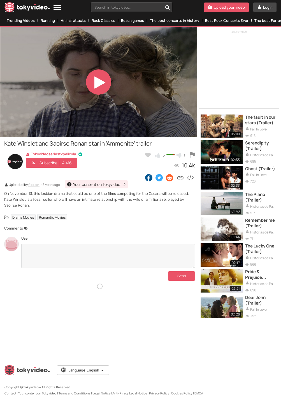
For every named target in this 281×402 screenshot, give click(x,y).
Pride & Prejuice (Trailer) (253, 275)
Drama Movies (23, 217)
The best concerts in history (174, 20)
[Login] (265, 7)
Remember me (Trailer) (260, 223)
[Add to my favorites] (148, 155)
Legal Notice (101, 393)
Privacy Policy (159, 393)
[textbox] (126, 7)
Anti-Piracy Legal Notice (129, 393)
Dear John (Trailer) (255, 300)
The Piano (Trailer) (255, 197)
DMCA (198, 393)
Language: (82, 370)
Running (48, 20)
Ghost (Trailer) (260, 169)
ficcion (34, 185)
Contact (10, 393)
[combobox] (131, 7)
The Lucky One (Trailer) (259, 248)
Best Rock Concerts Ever (227, 20)
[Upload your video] (226, 7)
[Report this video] (192, 155)
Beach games (132, 20)
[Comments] (108, 256)
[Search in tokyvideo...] (167, 7)
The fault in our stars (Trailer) (260, 120)
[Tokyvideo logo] (27, 8)
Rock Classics (103, 20)
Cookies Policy (181, 393)
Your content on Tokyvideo (37, 393)
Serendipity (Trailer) (257, 145)
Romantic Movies (52, 217)
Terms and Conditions (74, 393)
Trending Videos (21, 20)
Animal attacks (73, 20)
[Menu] (57, 8)
